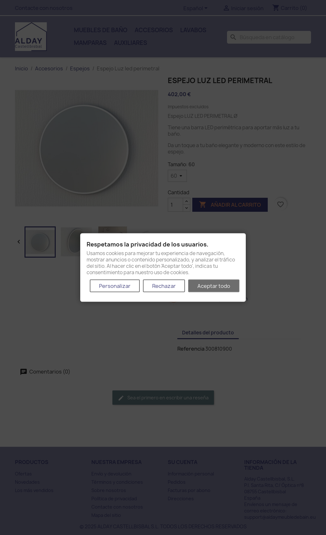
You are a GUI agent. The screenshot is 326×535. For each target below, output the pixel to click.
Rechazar (164, 285)
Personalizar (115, 285)
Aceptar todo (213, 285)
